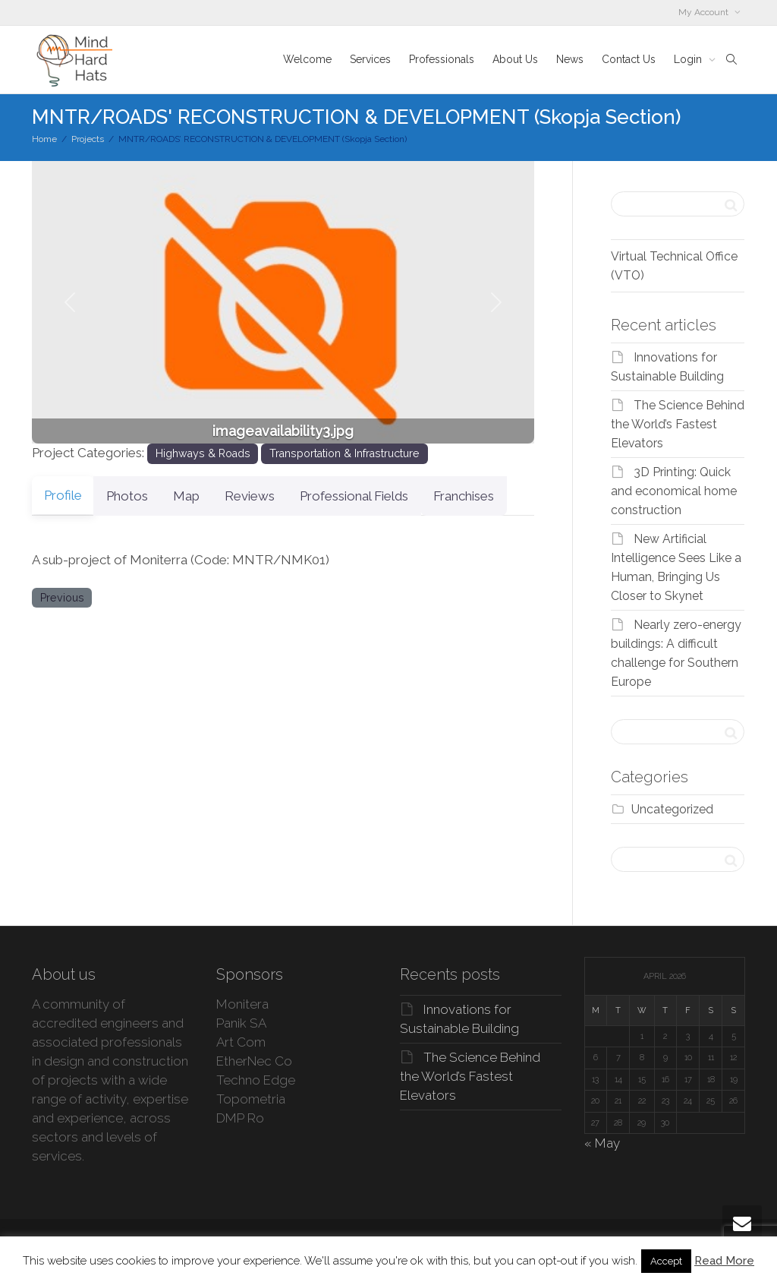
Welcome (307, 59)
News (570, 59)
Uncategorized (672, 809)
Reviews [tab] (277, 496)
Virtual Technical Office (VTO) (674, 266)
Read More (724, 1261)
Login (689, 59)
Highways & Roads (203, 453)
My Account (704, 12)
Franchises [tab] (509, 496)
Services (370, 59)
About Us (515, 59)
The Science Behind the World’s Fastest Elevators (677, 424)
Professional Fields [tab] (390, 496)
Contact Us (629, 59)
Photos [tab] (136, 496)
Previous (62, 598)
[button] (69, 302)
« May (602, 1143)
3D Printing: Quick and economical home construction (674, 491)
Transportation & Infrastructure (344, 453)
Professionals (441, 59)
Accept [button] (666, 1261)
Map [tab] (204, 496)
